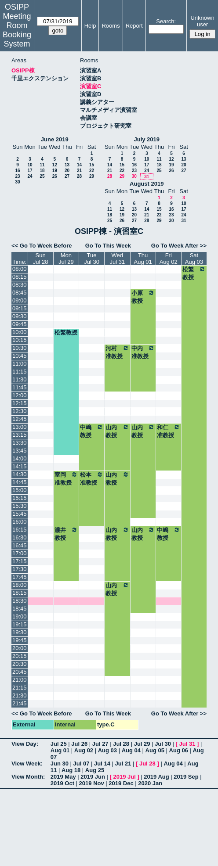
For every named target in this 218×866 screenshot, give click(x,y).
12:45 (19, 419)
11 (42, 164)
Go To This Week (108, 245)
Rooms (111, 25)
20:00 (19, 648)
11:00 (19, 363)
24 (29, 176)
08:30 (19, 284)
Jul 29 (142, 743)
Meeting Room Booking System (17, 30)
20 (67, 170)
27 (67, 176)
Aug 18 (71, 770)
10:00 (19, 332)
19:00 (19, 616)
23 (17, 176)
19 (54, 170)
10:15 (19, 340)
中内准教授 (143, 352)
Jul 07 (81, 763)
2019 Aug (156, 776)
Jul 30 (163, 743)
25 (42, 176)
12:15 (19, 403)
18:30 (19, 600)
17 (29, 170)
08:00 (19, 269)
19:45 (19, 640)
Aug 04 (131, 750)
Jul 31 (187, 743)
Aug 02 (83, 750)
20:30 (19, 664)
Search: (166, 21)
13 (67, 164)
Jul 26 (79, 743)
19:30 (19, 632)
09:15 (19, 308)
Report (134, 25)
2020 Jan (150, 783)
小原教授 (143, 296)
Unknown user (202, 21)
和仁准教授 (168, 431)
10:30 (19, 348)
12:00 (19, 395)
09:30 (19, 316)
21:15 (19, 687)
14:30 (19, 474)
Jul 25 (59, 743)
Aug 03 (107, 750)
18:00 (19, 585)
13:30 (19, 442)
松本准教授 (91, 478)
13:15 (19, 434)
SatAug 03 (194, 258)
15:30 (19, 506)
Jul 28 (121, 743)
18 (42, 170)
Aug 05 (154, 750)
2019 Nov (91, 783)
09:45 (19, 324)
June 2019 (55, 139)
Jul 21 (123, 763)
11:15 (19, 371)
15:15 (19, 498)
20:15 (19, 656)
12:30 (19, 411)
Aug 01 (60, 750)
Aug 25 (94, 770)
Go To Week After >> (179, 245)
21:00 (19, 679)
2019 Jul (124, 776)
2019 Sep (186, 776)
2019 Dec (121, 783)
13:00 (19, 427)
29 (91, 176)
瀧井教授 (66, 533)
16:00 (19, 521)
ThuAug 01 (143, 258)
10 (29, 164)
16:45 (19, 545)
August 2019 (147, 183)
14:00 (19, 458)
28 (79, 176)
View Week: (27, 763)
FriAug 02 (169, 258)
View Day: (24, 743)
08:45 (19, 292)
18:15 (19, 592)
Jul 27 (100, 743)
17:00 (19, 553)
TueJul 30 (91, 258)
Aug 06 (178, 750)
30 (17, 182)
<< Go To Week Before (41, 245)
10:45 (19, 355)
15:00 (19, 490)
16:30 (19, 537)
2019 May (63, 776)
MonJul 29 (66, 258)
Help (90, 25)
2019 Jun (92, 776)
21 (79, 170)
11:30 (19, 379)
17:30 (19, 569)
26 (54, 176)
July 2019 (147, 139)
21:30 (19, 695)
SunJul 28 (40, 258)
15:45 (19, 513)
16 (17, 170)
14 (79, 164)
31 (146, 176)
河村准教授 (117, 352)
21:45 (19, 703)
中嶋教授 (91, 431)
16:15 (19, 529)
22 (91, 170)
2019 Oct (62, 783)
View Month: (28, 776)
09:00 (19, 300)
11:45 (19, 387)
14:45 (19, 482)
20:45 (19, 671)
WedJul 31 (117, 258)
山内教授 (117, 431)
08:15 (19, 276)
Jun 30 (60, 763)
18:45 (19, 608)
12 (54, 164)
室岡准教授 (66, 478)
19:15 (19, 624)
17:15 (19, 561)
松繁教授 (194, 273)
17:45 (19, 577)
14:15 (19, 466)
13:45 (19, 450)
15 (91, 164)
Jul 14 (102, 763)
